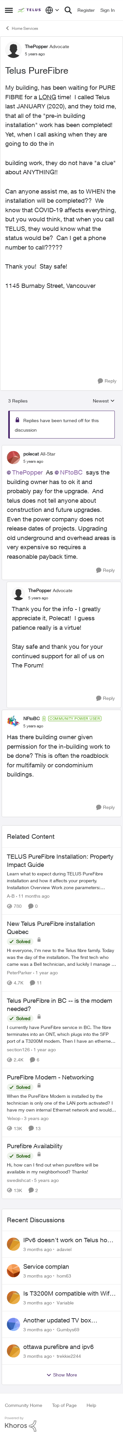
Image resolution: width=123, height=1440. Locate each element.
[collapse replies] (61, 448)
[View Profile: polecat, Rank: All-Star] (13, 457)
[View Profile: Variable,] (13, 1297)
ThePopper (27, 472)
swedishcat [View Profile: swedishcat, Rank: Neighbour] (19, 1180)
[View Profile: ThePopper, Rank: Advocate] (13, 50)
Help (91, 1405)
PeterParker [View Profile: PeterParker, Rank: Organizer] (19, 973)
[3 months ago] (37, 1248)
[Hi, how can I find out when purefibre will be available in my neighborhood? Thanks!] (61, 1168)
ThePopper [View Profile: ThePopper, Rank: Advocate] (36, 46)
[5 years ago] (45, 1180)
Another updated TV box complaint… (57, 1320)
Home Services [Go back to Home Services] (21, 28)
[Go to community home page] (30, 10)
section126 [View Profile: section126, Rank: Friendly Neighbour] (18, 1049)
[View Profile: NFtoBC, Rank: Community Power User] (13, 722)
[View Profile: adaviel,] (13, 1244)
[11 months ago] (33, 895)
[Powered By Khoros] (61, 1424)
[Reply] (107, 381)
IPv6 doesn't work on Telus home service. (69, 1240)
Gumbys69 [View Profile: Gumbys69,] (68, 1329)
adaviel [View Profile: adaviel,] (64, 1249)
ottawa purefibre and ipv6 (58, 1346)
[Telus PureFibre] (33, 461)
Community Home (23, 1405)
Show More (61, 1375)
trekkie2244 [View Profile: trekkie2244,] (69, 1356)
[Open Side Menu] (9, 10)
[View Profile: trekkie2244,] (13, 1350)
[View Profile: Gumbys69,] (13, 1324)
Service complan (46, 1266)
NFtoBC (71, 472)
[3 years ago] (35, 1118)
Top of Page (64, 1405)
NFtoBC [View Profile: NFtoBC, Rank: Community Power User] (31, 718)
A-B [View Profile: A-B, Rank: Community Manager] (11, 896)
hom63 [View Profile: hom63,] (64, 1276)
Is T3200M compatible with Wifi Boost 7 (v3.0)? (67, 1294)
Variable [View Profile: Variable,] (65, 1302)
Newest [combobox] (104, 401)
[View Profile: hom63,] (13, 1270)
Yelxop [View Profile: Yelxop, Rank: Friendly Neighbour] (13, 1118)
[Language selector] (52, 10)
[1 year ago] (45, 972)
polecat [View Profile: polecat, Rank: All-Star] (31, 454)
